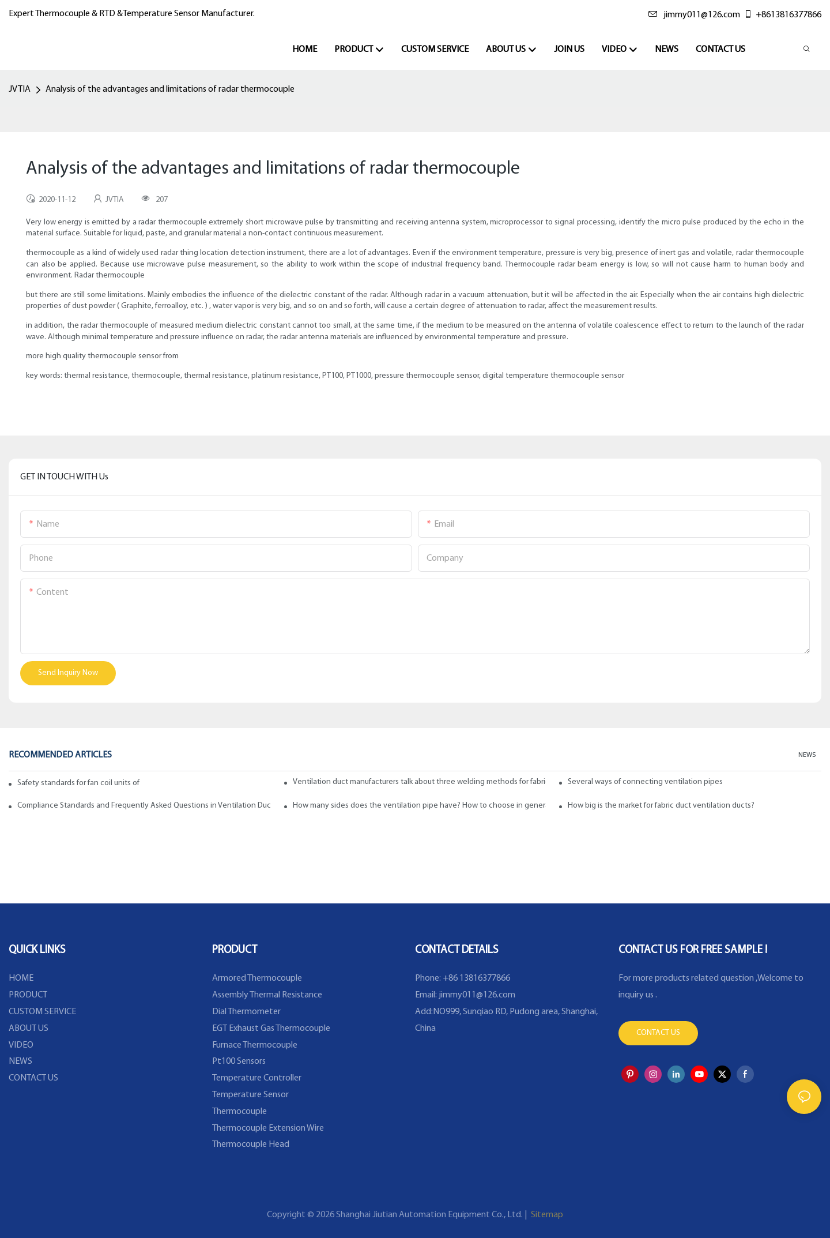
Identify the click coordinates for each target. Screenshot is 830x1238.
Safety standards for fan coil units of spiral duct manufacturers (78, 783)
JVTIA (20, 89)
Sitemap (546, 1215)
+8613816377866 (782, 15)
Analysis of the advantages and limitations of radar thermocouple (170, 89)
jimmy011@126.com (694, 15)
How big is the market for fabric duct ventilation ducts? (661, 805)
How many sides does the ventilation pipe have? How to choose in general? (419, 805)
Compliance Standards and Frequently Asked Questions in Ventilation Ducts (144, 805)
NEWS (807, 755)
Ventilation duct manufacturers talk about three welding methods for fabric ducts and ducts (419, 782)
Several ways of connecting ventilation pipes (645, 782)
